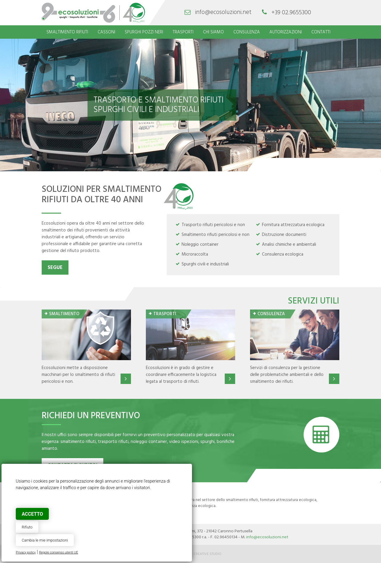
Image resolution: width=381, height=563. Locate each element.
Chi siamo (213, 32)
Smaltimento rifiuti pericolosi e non (215, 234)
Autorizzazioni (285, 32)
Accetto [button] (32, 514)
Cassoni (106, 32)
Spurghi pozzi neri (144, 32)
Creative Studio (207, 554)
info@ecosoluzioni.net (223, 12)
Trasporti (183, 32)
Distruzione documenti (284, 234)
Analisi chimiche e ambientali (289, 244)
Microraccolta (195, 254)
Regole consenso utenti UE (58, 552)
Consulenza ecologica (282, 254)
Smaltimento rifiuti (67, 32)
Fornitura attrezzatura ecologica (293, 224)
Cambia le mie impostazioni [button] (45, 540)
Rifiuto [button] (27, 527)
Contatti (320, 32)
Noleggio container (200, 244)
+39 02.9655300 (291, 12)
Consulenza (246, 32)
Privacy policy (26, 552)
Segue (55, 268)
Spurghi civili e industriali (205, 264)
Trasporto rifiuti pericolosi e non (213, 224)
